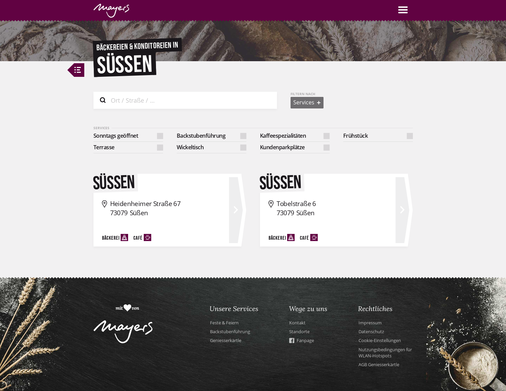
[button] (403, 10)
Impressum (370, 323)
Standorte (299, 331)
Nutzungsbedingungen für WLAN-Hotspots (385, 352)
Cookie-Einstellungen (380, 340)
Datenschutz (371, 331)
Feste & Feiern (224, 323)
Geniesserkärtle (225, 340)
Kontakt (297, 323)
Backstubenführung (230, 331)
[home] (111, 11)
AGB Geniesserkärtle (379, 364)
